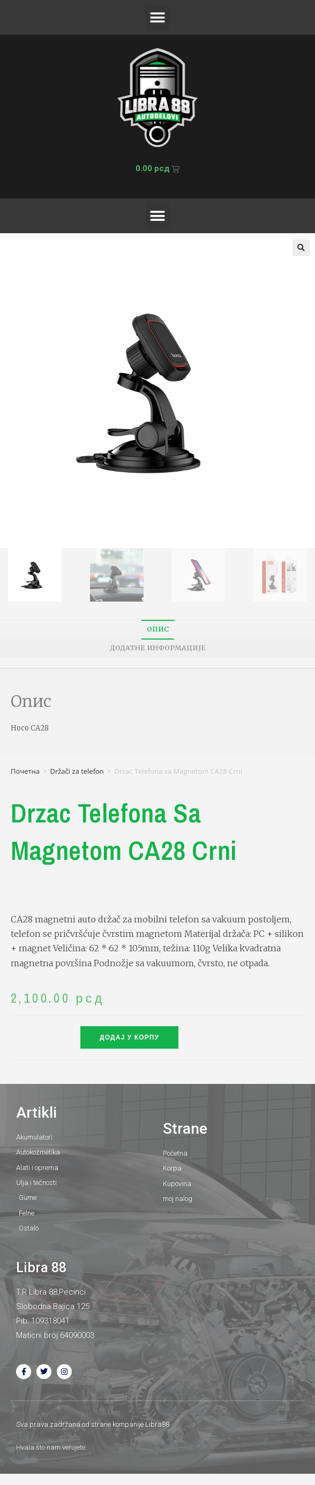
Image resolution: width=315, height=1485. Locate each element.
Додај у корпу (129, 1037)
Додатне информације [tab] (158, 648)
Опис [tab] (158, 629)
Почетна (25, 771)
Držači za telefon (76, 771)
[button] (158, 17)
